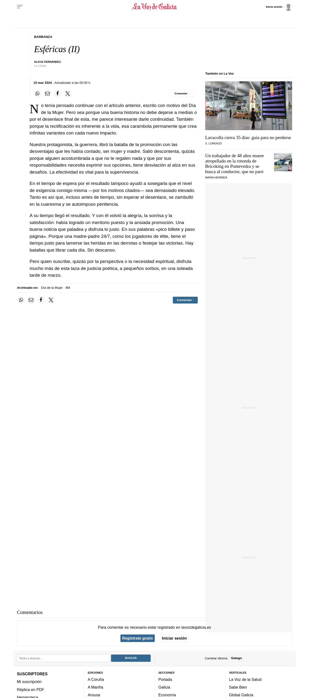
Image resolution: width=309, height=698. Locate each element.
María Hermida (216, 177)
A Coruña (96, 679)
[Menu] (20, 7)
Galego (236, 658)
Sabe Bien (238, 687)
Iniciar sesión (174, 638)
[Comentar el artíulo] (181, 93)
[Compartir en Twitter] (68, 93)
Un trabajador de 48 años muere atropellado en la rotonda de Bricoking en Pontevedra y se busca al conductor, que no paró (234, 163)
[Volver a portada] (154, 7)
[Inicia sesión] (279, 6)
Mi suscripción (29, 681)
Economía (167, 695)
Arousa (94, 695)
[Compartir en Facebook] (58, 93)
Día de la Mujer (52, 287)
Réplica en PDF (30, 689)
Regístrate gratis (137, 638)
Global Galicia (241, 695)
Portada (165, 679)
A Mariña (95, 687)
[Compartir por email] (47, 93)
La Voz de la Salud (245, 679)
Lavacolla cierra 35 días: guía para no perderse (248, 137)
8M (67, 287)
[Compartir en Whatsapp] (38, 93)
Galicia (164, 687)
